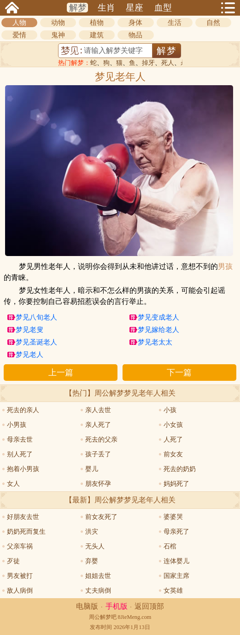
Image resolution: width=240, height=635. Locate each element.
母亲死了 (176, 531)
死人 (167, 62)
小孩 (170, 410)
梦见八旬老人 (36, 317)
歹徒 (13, 561)
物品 (135, 35)
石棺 (170, 546)
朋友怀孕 (98, 483)
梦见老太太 (155, 342)
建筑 (97, 35)
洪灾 (91, 531)
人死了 (173, 439)
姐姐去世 (98, 575)
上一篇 (60, 372)
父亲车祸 (20, 546)
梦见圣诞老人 (36, 342)
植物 (97, 22)
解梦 (78, 7)
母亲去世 (20, 439)
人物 (19, 22)
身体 (135, 22)
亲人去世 (98, 410)
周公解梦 (100, 617)
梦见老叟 (29, 329)
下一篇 (179, 372)
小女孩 (173, 424)
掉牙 (148, 62)
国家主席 (176, 575)
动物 (58, 22)
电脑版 (87, 606)
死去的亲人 (23, 410)
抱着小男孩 (23, 469)
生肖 (106, 7)
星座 (134, 7)
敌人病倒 (20, 590)
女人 (13, 483)
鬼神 (58, 35)
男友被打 (20, 575)
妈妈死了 (176, 483)
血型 (163, 7)
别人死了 (20, 454)
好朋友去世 (23, 516)
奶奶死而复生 (26, 531)
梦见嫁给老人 (158, 329)
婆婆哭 (173, 516)
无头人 (95, 546)
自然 (213, 22)
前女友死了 (101, 516)
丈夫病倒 (98, 590)
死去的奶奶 (180, 469)
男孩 (225, 266)
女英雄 (173, 590)
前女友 (173, 454)
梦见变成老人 (158, 317)
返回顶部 (149, 606)
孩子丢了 (98, 454)
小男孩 (16, 424)
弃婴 (91, 561)
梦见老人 (29, 354)
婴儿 (91, 469)
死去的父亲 (101, 439)
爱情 (19, 35)
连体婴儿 (176, 561)
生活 (174, 22)
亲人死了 (98, 424)
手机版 (116, 606)
